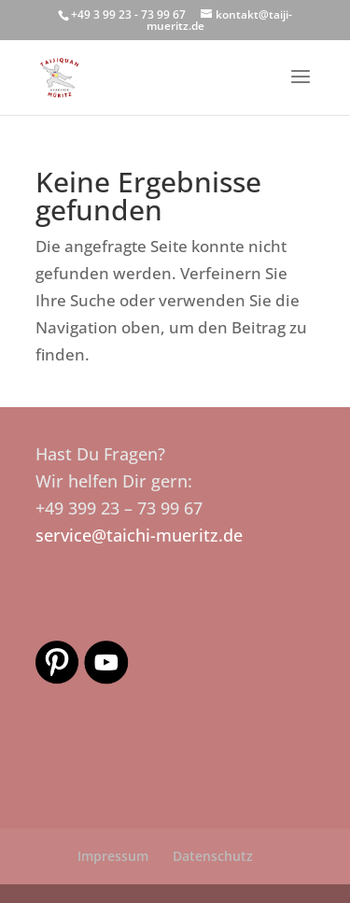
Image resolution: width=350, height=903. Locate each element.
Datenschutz (213, 856)
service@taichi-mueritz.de (139, 535)
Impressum (112, 856)
